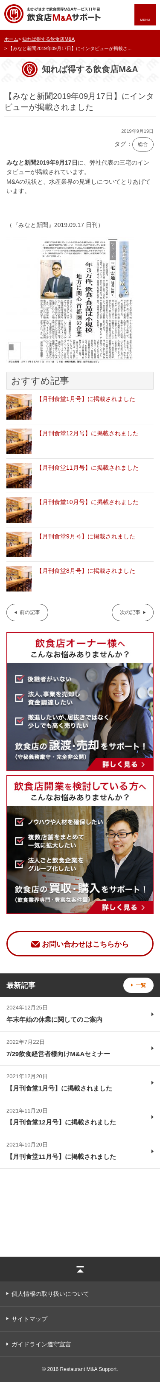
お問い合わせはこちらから (85, 944)
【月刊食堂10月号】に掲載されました (87, 502)
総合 (143, 144)
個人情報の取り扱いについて (50, 1293)
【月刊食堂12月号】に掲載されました (87, 433)
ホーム (11, 39)
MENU (145, 20)
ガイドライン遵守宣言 (41, 1344)
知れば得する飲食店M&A (48, 39)
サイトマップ (29, 1318)
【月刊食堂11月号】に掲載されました (87, 467)
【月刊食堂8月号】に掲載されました (85, 570)
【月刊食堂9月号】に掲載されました (85, 536)
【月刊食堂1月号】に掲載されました (85, 398)
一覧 (141, 985)
